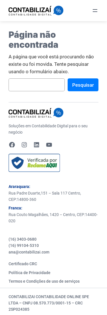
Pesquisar (83, 85)
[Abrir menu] (95, 10)
